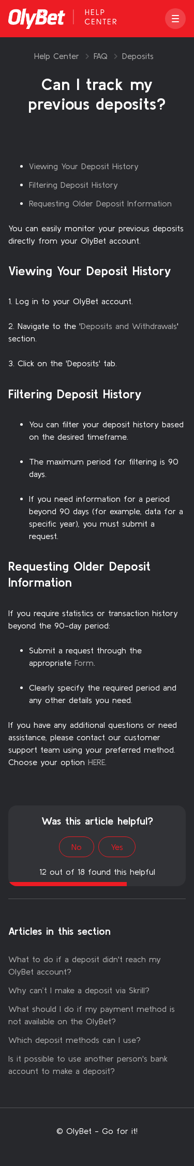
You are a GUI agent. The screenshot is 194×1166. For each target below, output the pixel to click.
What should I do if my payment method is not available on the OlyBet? (91, 1015)
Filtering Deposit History (73, 184)
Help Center (56, 56)
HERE (96, 762)
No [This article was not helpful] (76, 846)
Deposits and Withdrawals (129, 326)
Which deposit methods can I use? (74, 1039)
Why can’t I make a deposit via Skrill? (79, 990)
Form (84, 662)
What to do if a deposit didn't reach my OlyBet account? (84, 965)
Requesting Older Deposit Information (100, 203)
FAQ (101, 56)
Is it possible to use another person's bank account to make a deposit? (88, 1064)
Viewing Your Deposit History (84, 166)
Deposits (138, 56)
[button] (175, 18)
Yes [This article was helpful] (117, 846)
